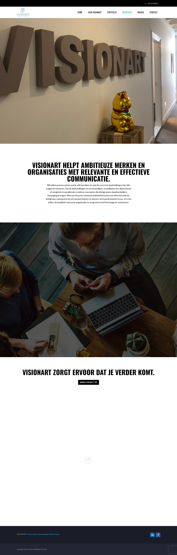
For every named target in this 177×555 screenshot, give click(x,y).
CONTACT (154, 12)
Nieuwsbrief (55, 534)
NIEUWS (141, 12)
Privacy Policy (32, 534)
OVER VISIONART (95, 12)
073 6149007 (153, 4)
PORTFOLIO (112, 12)
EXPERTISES (127, 12)
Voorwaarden (44, 534)
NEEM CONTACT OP (88, 382)
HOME (80, 12)
